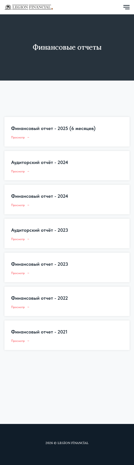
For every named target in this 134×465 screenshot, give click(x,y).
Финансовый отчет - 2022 (39, 298)
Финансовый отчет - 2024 (39, 196)
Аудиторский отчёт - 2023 (39, 230)
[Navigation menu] (126, 7)
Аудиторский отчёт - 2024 (39, 162)
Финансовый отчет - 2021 (39, 332)
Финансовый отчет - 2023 (39, 264)
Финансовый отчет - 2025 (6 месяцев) (53, 128)
